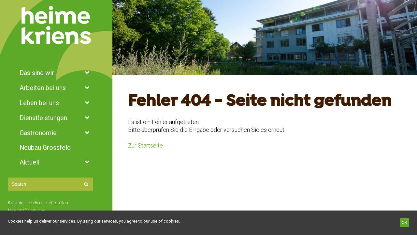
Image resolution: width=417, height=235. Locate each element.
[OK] (404, 222)
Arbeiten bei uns (56, 88)
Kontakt (16, 202)
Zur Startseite (145, 145)
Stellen (35, 202)
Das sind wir (56, 73)
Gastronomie (56, 133)
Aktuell (56, 162)
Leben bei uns (56, 103)
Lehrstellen (57, 202)
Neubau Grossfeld (45, 147)
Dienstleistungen (56, 118)
